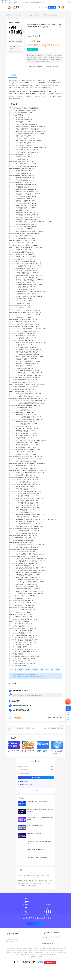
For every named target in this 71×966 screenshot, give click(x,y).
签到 (68, 708)
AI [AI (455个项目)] (18, 872)
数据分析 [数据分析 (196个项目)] (31, 880)
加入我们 (35, 923)
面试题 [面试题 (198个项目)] (23, 885)
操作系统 (17, 115)
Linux (23, 15)
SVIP (68, 701)
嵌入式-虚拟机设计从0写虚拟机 (36, 849)
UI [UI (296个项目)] (31, 875)
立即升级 (39, 962)
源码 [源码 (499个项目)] (19, 883)
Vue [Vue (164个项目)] (34, 875)
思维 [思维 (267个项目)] (48, 878)
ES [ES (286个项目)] (33, 872)
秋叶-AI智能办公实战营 (34, 833)
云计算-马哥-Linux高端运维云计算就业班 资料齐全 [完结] (21, 729)
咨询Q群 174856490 (39, 2)
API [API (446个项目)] (22, 872)
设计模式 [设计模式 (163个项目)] (35, 883)
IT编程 (19, 15)
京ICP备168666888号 (49, 954)
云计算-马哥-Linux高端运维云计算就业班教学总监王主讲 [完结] (31, 676)
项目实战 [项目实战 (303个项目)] (28, 885)
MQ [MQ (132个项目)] (47, 872)
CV (56, 91)
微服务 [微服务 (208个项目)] (44, 878)
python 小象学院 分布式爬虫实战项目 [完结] (51, 728)
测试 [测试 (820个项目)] (51, 880)
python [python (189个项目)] (19, 875)
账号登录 (50, 962)
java (16, 596)
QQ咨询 (35, 790)
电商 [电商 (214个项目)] (23, 883)
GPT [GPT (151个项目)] (40, 872)
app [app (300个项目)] (25, 872)
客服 (68, 713)
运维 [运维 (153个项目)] (43, 883)
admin (14, 717)
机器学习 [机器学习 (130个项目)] (46, 880)
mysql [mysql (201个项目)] (51, 872)
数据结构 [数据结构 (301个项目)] (41, 880)
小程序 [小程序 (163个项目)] (35, 878)
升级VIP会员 (32, 50)
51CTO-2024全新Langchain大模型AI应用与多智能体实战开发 (57, 752)
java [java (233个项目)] (43, 872)
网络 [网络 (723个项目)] (30, 883)
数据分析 (27, 83)
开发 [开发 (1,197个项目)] (40, 878)
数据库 (18, 333)
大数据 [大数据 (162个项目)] (27, 878)
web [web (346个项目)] (38, 875)
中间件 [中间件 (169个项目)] (42, 875)
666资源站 (14, 15)
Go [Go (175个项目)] (36, 872)
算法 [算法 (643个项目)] (27, 883)
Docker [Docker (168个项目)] (29, 872)
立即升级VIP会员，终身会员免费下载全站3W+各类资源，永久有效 (45, 45)
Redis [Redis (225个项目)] (24, 875)
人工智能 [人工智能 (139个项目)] (47, 875)
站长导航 (39, 956)
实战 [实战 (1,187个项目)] (31, 878)
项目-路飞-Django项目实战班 (28, 751)
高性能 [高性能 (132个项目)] (33, 885)
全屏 (68, 718)
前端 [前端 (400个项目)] (23, 878)
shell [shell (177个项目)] (28, 875)
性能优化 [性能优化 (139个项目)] (20, 880)
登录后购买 (36, 777)
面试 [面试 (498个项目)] (19, 885)
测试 (28, 651)
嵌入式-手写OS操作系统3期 (35, 825)
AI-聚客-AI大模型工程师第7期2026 (37, 802)
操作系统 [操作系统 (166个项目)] (25, 880)
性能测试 (29, 405)
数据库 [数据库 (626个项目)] (36, 880)
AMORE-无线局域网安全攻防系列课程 (43, 751)
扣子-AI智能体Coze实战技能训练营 (37, 857)
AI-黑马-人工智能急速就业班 (13, 751)
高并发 (41, 83)
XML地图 (32, 956)
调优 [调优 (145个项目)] (40, 883)
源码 (24, 233)
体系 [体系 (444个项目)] (19, 878)
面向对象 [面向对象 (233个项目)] (48, 883)
